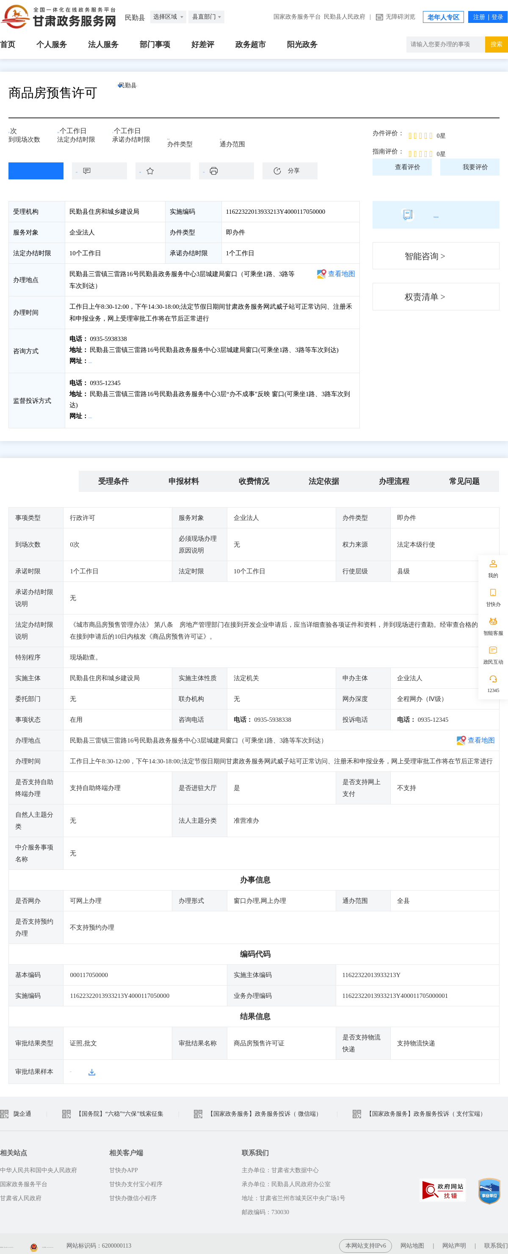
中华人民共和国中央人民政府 (38, 1165)
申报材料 (183, 477)
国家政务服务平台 (297, 17)
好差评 (202, 44)
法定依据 (324, 477)
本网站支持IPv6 (365, 1241)
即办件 (182, 136)
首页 (7, 44)
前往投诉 (102, 414)
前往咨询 (102, 360)
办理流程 (394, 477)
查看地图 (341, 273)
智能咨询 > (425, 256)
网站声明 (454, 1241)
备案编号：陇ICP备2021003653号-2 (45, 1241)
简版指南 (436, 214)
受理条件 (113, 477)
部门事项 (155, 44)
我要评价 (475, 167)
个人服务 (51, 44)
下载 (230, 171)
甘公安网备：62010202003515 (153, 1241)
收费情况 (254, 477)
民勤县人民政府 (344, 17)
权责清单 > (425, 297)
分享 (294, 171)
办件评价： (388, 133)
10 (63, 134)
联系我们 (496, 1241)
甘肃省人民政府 (20, 1193)
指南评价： (388, 151)
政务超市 (250, 44)
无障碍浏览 (400, 17)
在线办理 (29, 171)
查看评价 (407, 167)
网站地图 (412, 1241)
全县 (232, 136)
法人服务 (103, 44)
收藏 (167, 171)
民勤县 (146, 92)
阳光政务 (302, 44)
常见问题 (464, 477)
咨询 (103, 171)
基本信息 (43, 477)
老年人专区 (443, 17)
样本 (76, 1067)
